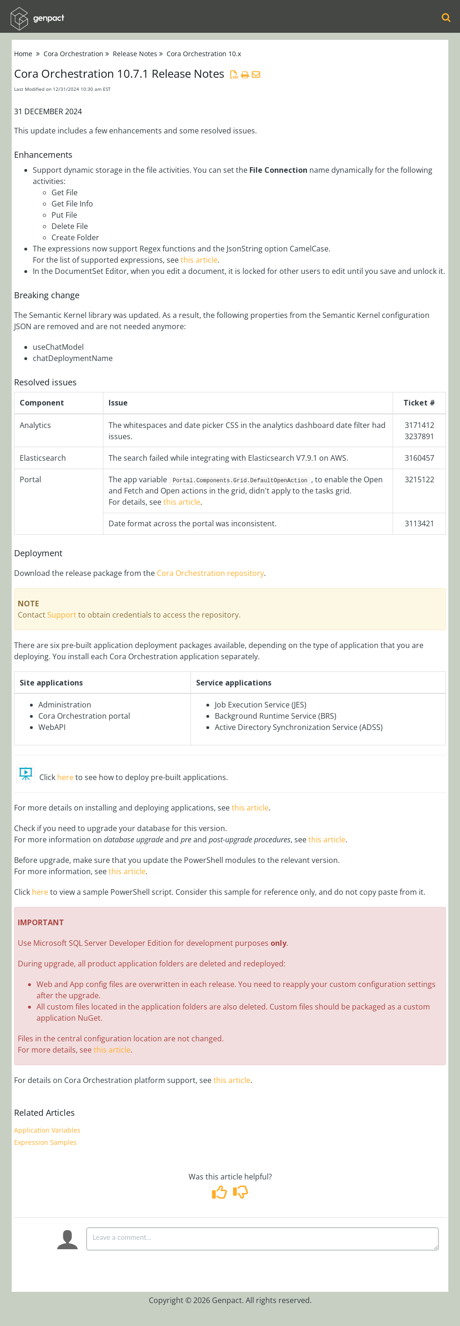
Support (61, 615)
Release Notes (135, 53)
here (65, 777)
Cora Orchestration (73, 53)
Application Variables (47, 1130)
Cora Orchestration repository (210, 573)
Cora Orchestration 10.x (204, 53)
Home (23, 53)
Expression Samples (45, 1142)
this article (199, 260)
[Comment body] (262, 1239)
